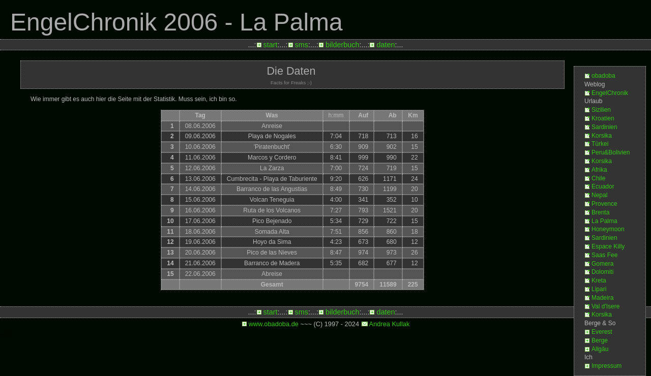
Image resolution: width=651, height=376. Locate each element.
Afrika (599, 169)
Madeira (602, 297)
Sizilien (601, 109)
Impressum (606, 365)
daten (385, 45)
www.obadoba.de (274, 324)
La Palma (604, 221)
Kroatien (602, 118)
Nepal (599, 195)
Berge (599, 340)
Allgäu (599, 349)
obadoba (603, 75)
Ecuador (602, 186)
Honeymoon (608, 229)
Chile (598, 178)
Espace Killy (608, 246)
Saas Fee (604, 255)
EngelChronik (609, 93)
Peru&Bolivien (610, 152)
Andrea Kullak (389, 324)
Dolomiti (602, 271)
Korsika (601, 135)
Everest (601, 331)
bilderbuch (342, 45)
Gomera (602, 263)
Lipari (598, 289)
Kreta (598, 280)
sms (301, 45)
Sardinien (604, 127)
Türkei (599, 143)
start (270, 45)
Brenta (600, 212)
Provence (604, 203)
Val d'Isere (605, 306)
